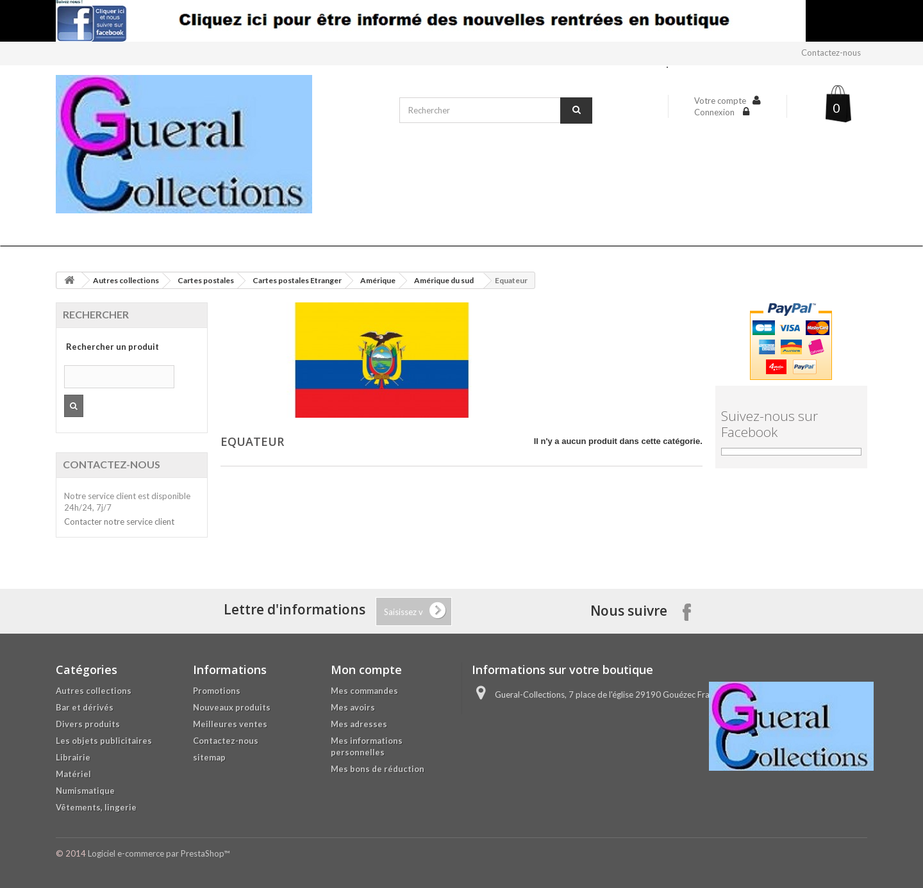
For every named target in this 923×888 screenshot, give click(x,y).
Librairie (73, 757)
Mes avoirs (353, 707)
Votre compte (720, 100)
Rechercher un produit (112, 346)
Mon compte (366, 669)
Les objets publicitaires (104, 741)
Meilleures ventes (230, 724)
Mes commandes (364, 691)
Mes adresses (359, 724)
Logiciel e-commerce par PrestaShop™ (158, 853)
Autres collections (126, 280)
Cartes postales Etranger (297, 280)
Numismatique (85, 790)
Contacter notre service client (119, 521)
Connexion (715, 112)
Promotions (216, 691)
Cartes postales (206, 280)
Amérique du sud (444, 280)
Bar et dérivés (84, 707)
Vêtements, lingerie (96, 807)
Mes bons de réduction (377, 769)
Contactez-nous (831, 52)
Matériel (73, 774)
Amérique (377, 280)
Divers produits (88, 724)
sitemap (209, 757)
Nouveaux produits (231, 707)
